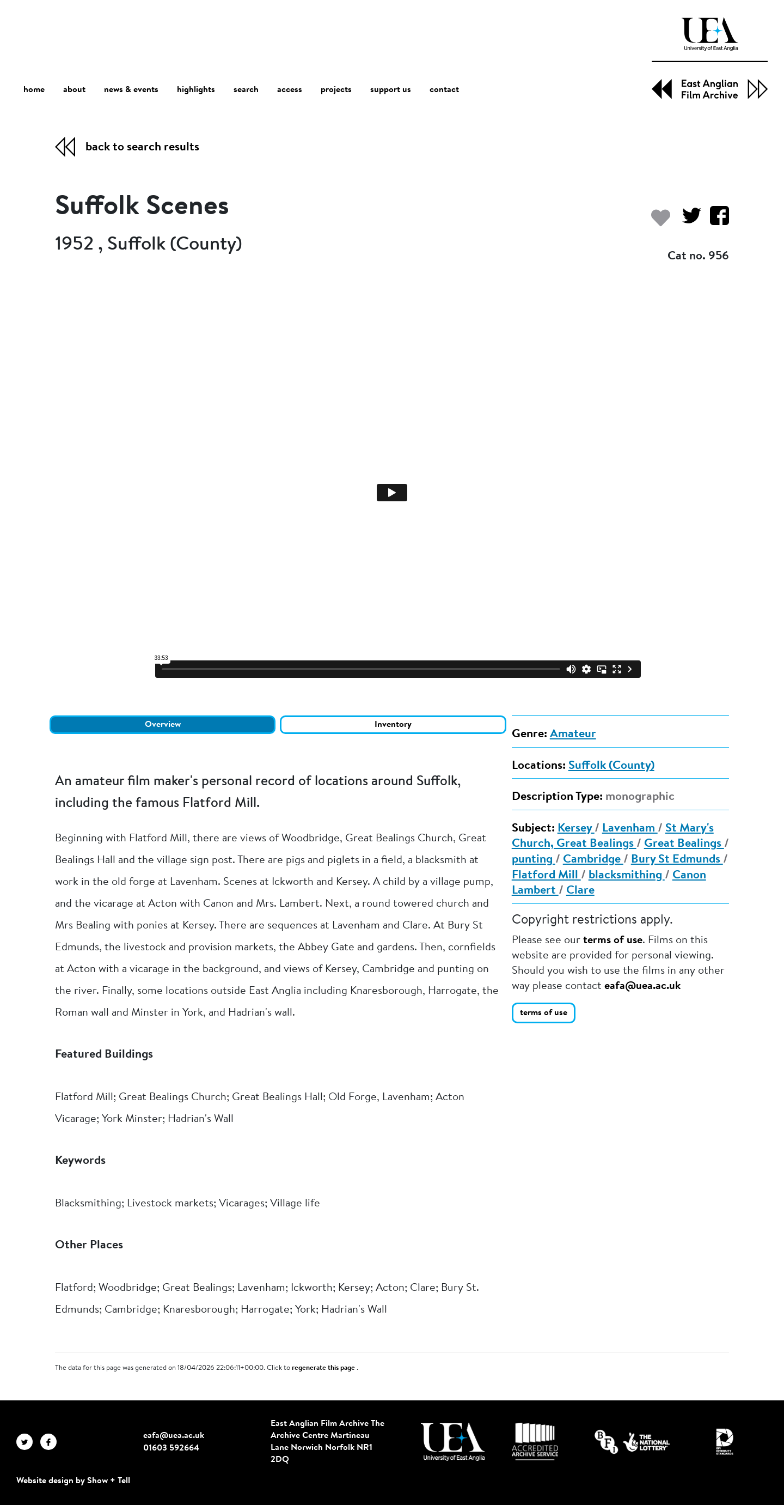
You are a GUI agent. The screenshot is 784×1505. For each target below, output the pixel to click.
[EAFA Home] (710, 58)
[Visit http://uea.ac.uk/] (453, 1442)
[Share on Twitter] (687, 221)
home (34, 89)
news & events (131, 90)
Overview (163, 724)
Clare (580, 891)
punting (533, 860)
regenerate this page (324, 1368)
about (74, 90)
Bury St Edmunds (677, 860)
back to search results (142, 148)
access (289, 90)
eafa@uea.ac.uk (642, 986)
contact (444, 90)
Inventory (393, 724)
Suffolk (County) (611, 766)
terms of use (612, 940)
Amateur (573, 735)
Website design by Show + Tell (73, 1481)
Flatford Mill (546, 876)
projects (336, 90)
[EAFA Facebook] (51, 1441)
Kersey (576, 829)
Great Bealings (684, 844)
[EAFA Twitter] (28, 1441)
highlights (196, 90)
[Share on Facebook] (715, 221)
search (246, 90)
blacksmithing (627, 876)
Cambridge (593, 860)
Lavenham (630, 829)
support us (390, 90)
